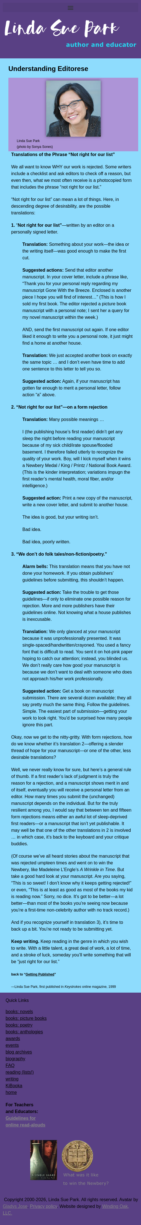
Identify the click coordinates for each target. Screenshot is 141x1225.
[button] (70, 7)
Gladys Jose (15, 1206)
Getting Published (39, 974)
